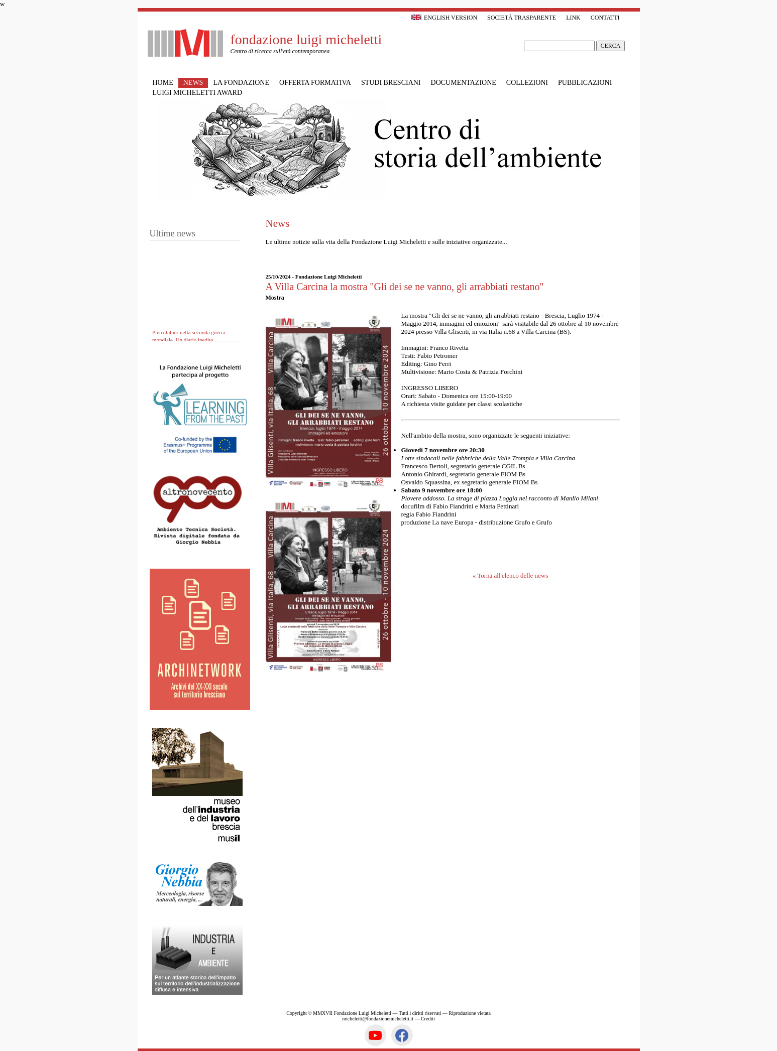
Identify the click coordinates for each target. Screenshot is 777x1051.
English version (444, 17)
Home (163, 82)
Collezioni (527, 82)
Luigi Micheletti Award (198, 92)
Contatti (605, 17)
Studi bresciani (391, 82)
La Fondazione (241, 82)
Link (573, 17)
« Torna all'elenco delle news (510, 575)
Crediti (428, 1018)
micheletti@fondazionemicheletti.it (377, 1018)
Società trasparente (521, 17)
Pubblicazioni (585, 82)
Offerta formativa (315, 82)
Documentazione (463, 82)
